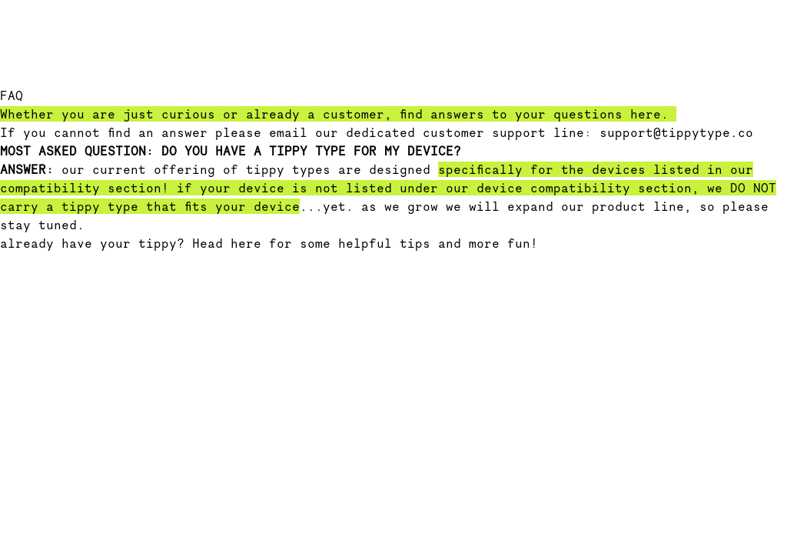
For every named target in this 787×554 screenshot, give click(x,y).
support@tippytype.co (676, 132)
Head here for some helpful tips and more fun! (365, 243)
